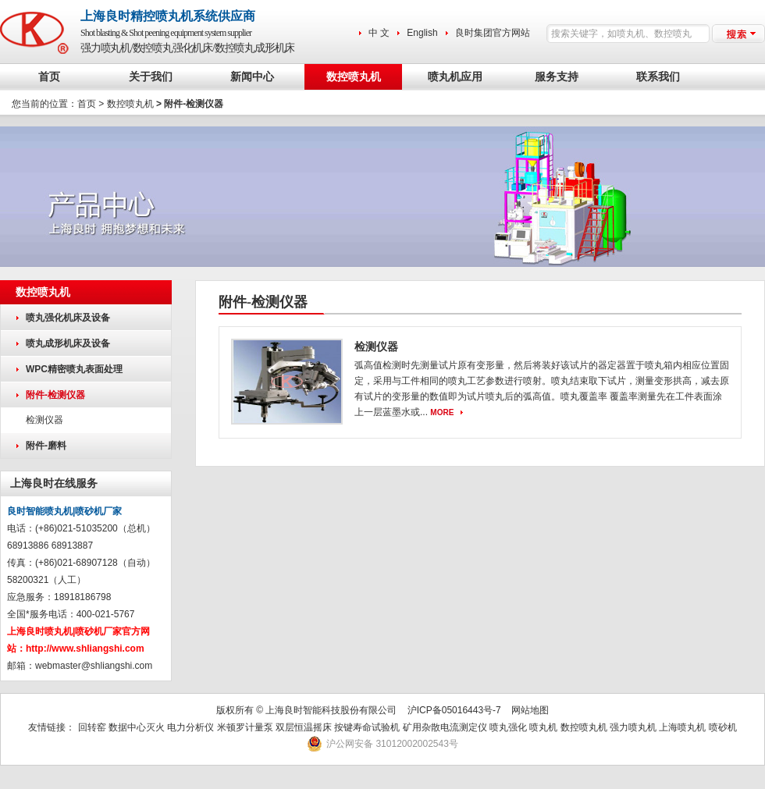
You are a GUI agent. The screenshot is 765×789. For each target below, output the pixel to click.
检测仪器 (44, 419)
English (422, 32)
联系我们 (658, 77)
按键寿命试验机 (367, 727)
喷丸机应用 (455, 77)
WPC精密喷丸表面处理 (74, 369)
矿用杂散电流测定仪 (445, 727)
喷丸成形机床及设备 (68, 343)
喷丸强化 (508, 727)
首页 (49, 77)
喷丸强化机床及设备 (68, 317)
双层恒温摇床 (305, 727)
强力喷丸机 (633, 727)
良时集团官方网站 (492, 32)
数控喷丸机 (353, 77)
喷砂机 (723, 727)
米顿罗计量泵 (245, 727)
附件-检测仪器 (55, 394)
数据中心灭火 (137, 727)
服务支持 (556, 77)
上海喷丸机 (682, 727)
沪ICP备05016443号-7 (454, 710)
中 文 (379, 32)
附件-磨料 (46, 445)
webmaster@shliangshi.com (93, 665)
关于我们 (151, 77)
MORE (442, 412)
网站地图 (530, 710)
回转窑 (92, 727)
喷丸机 (543, 727)
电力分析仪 (190, 727)
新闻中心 (252, 77)
